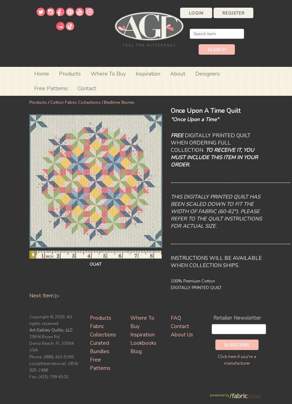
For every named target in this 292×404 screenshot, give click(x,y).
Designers (207, 74)
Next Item (41, 295)
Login (196, 13)
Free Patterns (51, 88)
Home (41, 74)
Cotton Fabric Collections (75, 102)
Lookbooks (143, 343)
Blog (136, 351)
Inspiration (148, 74)
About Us (182, 334)
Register (233, 13)
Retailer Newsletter (237, 317)
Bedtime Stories (119, 102)
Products (38, 102)
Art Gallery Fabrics (149, 28)
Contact (87, 88)
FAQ (176, 317)
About (177, 74)
